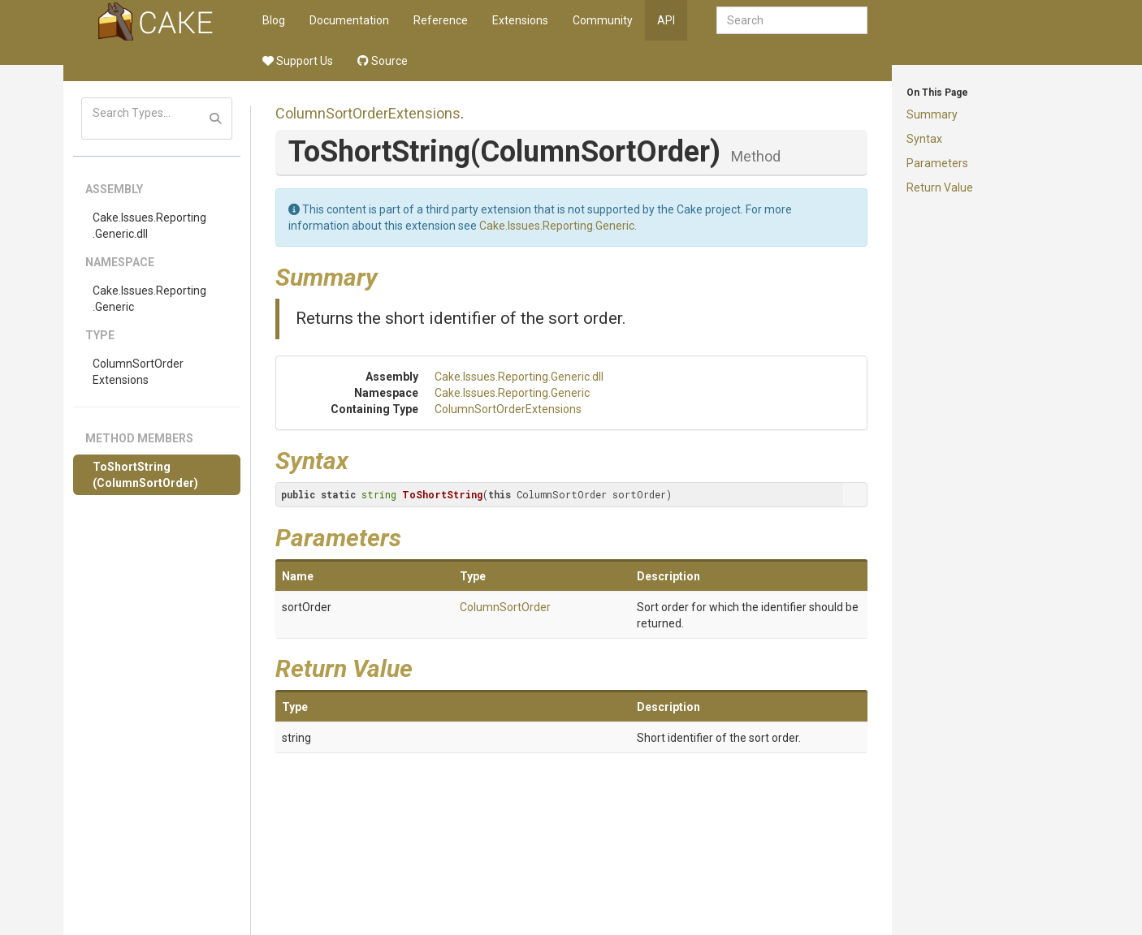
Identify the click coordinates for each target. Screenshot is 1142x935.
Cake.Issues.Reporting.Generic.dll (149, 225)
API (666, 20)
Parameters (937, 163)
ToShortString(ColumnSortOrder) (145, 474)
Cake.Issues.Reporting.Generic (149, 298)
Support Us (297, 60)
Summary (932, 114)
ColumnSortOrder (505, 607)
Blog (273, 20)
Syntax (924, 138)
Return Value (939, 187)
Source (382, 60)
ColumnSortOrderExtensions (138, 371)
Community (603, 20)
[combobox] (791, 20)
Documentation (349, 20)
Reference (440, 20)
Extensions (520, 20)
